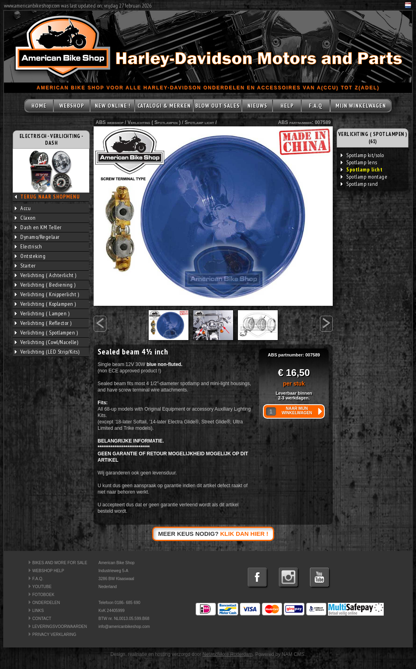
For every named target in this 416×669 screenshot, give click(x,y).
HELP (287, 105)
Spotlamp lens (359, 162)
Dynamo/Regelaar (37, 236)
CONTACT (41, 618)
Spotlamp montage (364, 176)
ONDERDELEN (46, 602)
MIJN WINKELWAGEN (361, 105)
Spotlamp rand (359, 183)
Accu (23, 208)
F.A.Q (315, 105)
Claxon (25, 217)
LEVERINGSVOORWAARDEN (59, 626)
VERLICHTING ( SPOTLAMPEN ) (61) (372, 138)
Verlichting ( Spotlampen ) (46, 332)
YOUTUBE (41, 586)
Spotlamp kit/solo (362, 155)
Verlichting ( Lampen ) (42, 313)
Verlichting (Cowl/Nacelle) (46, 342)
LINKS (38, 610)
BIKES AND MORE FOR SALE (59, 563)
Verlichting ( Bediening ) (45, 284)
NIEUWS (257, 105)
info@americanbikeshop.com (124, 626)
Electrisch (28, 246)
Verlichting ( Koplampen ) (45, 303)
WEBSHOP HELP (48, 571)
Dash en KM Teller (38, 227)
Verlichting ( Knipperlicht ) (47, 294)
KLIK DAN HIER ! (244, 533)
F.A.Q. (37, 579)
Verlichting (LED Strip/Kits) (47, 351)
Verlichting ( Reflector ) (43, 323)
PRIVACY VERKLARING (54, 634)
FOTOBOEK (43, 594)
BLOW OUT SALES (217, 105)
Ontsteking (30, 256)
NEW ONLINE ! (112, 105)
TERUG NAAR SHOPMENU (50, 196)
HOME (39, 105)
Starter (25, 265)
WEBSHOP (71, 105)
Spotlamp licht (199, 122)
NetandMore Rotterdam (227, 654)
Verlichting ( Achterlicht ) (46, 275)
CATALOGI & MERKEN (164, 105)
